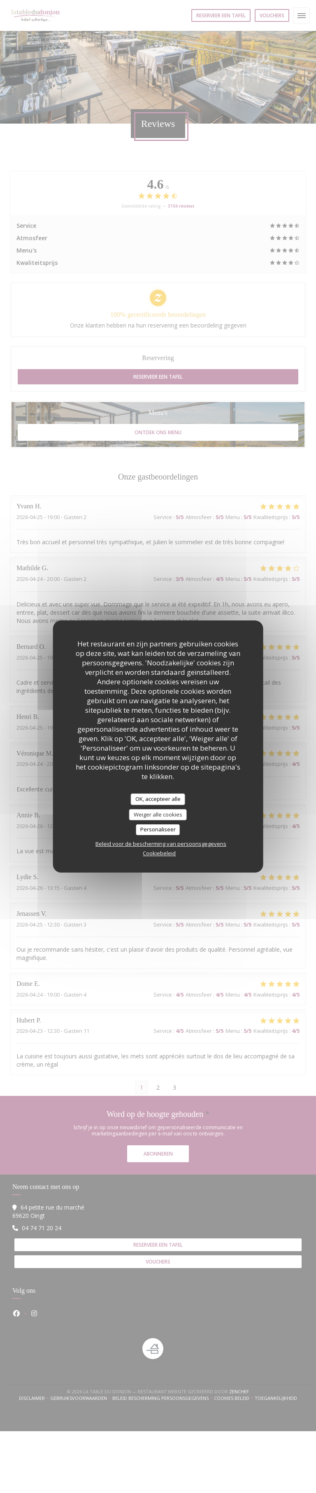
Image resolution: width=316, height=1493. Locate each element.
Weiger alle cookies (158, 814)
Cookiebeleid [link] (159, 853)
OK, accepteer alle (158, 799)
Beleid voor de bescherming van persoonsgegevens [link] (160, 843)
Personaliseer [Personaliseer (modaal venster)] (158, 829)
